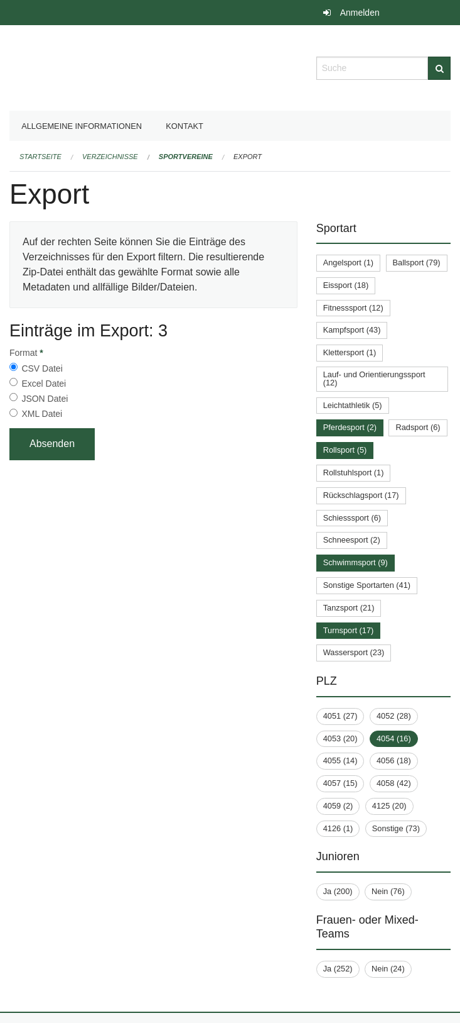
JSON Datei (44, 399)
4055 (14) (340, 760)
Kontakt (184, 126)
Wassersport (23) (354, 652)
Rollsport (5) (345, 450)
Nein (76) (388, 891)
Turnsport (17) (348, 630)
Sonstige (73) (396, 828)
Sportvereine (186, 156)
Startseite (40, 156)
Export (247, 156)
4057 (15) (340, 783)
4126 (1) (338, 828)
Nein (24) (388, 968)
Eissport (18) (346, 285)
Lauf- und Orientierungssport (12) (374, 378)
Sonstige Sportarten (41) (366, 585)
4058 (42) (394, 783)
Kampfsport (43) (352, 330)
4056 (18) (394, 760)
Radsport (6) (417, 427)
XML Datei (41, 414)
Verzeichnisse (110, 156)
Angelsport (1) (348, 262)
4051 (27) (340, 716)
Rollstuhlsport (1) (353, 472)
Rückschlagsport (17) (361, 495)
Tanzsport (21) (349, 607)
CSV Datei (41, 368)
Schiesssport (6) (352, 518)
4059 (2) (338, 805)
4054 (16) (394, 738)
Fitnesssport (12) (353, 307)
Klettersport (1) (350, 352)
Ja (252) (338, 968)
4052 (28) (394, 716)
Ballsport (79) (417, 262)
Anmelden (360, 13)
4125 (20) (389, 805)
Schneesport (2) (351, 540)
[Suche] (439, 68)
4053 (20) (340, 738)
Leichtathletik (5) (352, 405)
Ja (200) (338, 891)
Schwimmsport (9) (355, 562)
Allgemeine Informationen (81, 126)
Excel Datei (43, 384)
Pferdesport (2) (350, 427)
